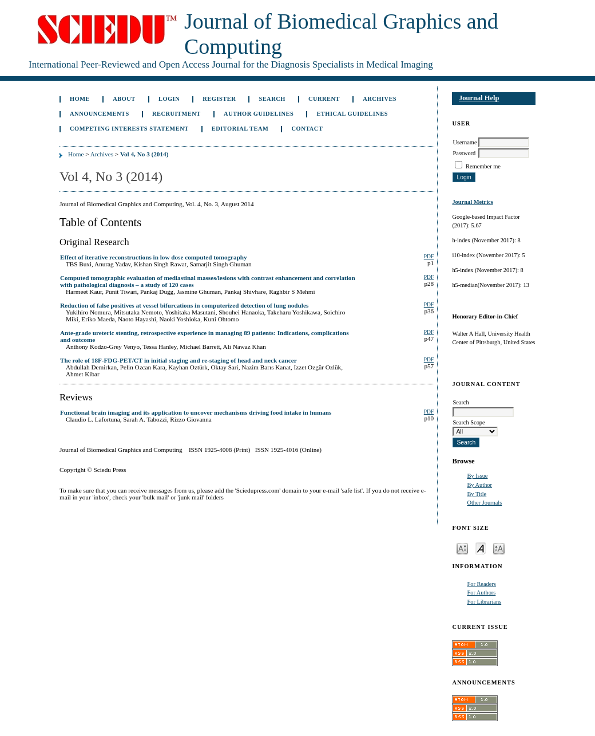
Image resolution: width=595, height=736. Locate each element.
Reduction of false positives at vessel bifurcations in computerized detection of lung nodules (184, 305)
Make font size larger (499, 547)
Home (80, 99)
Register (219, 99)
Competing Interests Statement (129, 128)
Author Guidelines (258, 114)
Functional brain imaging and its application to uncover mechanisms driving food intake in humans (195, 412)
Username (465, 142)
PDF (429, 256)
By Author (479, 485)
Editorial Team (240, 128)
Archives (379, 99)
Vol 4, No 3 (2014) (144, 154)
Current (324, 99)
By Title (476, 494)
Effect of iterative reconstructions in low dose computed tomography (153, 257)
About (124, 99)
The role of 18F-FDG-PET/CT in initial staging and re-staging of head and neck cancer (178, 360)
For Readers (481, 584)
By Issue (477, 476)
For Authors (481, 592)
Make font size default (480, 547)
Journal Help (479, 98)
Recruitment (176, 114)
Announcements (99, 114)
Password (464, 153)
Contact (307, 128)
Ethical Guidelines (352, 114)
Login (169, 99)
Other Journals (484, 502)
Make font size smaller (462, 547)
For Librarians (484, 602)
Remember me (483, 166)
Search (272, 99)
